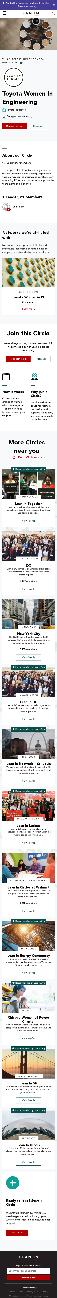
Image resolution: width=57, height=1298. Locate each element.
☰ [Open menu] (4, 13)
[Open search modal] (53, 13)
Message (38, 126)
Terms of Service (17, 1292)
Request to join (14, 126)
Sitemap (45, 1292)
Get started (17, 1233)
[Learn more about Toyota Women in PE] (28, 272)
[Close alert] (53, 4)
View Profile (28, 521)
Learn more (32, 309)
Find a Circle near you (28, 457)
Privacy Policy (32, 1292)
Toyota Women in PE (28, 297)
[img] (28, 484)
